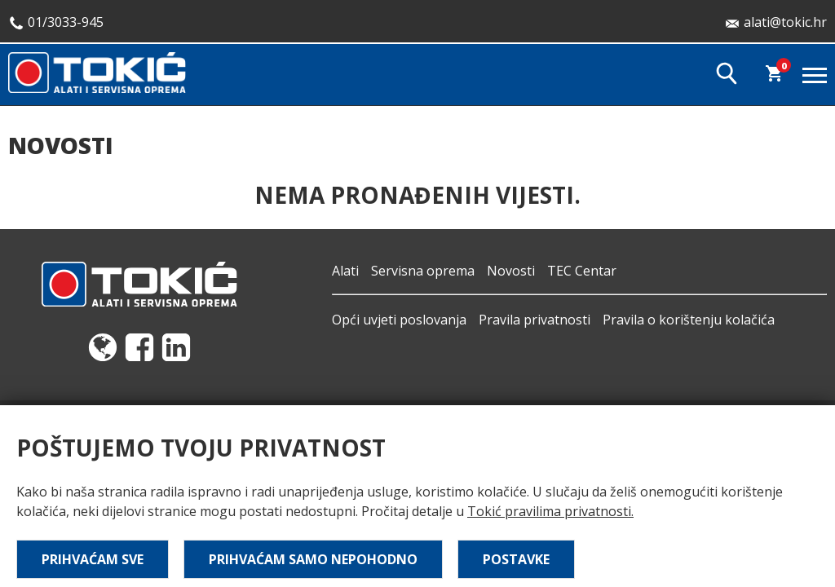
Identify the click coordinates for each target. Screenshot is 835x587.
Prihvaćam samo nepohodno (313, 559)
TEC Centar (581, 271)
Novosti (511, 271)
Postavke (516, 559)
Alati (345, 271)
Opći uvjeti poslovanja (399, 320)
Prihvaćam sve (93, 559)
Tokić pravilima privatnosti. (550, 511)
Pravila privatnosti (534, 320)
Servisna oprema (423, 271)
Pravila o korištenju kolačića (689, 320)
